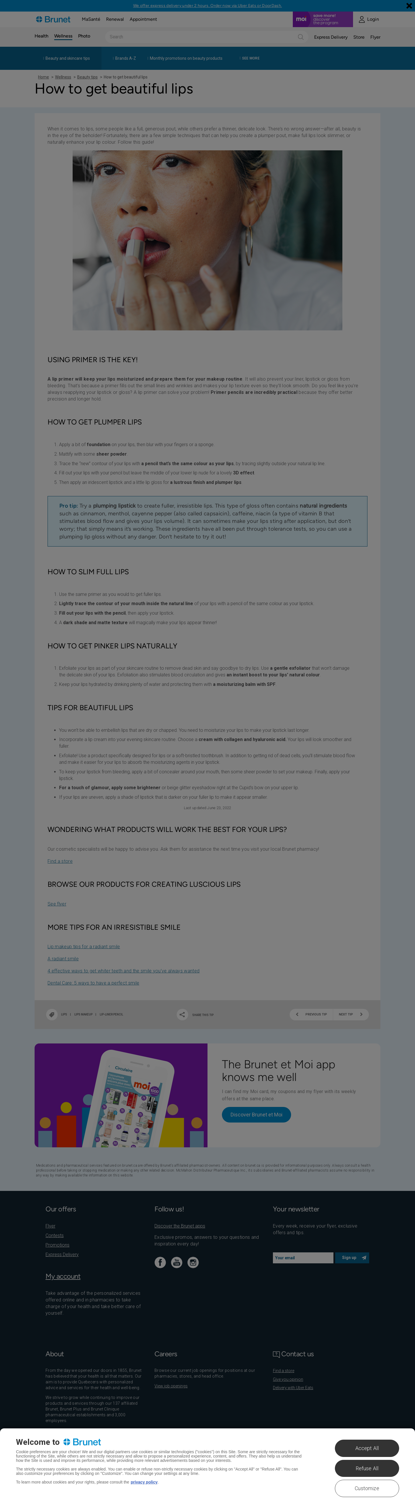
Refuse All (367, 1468)
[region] (207, 1466)
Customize (367, 1488)
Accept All (367, 1448)
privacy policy (144, 1482)
